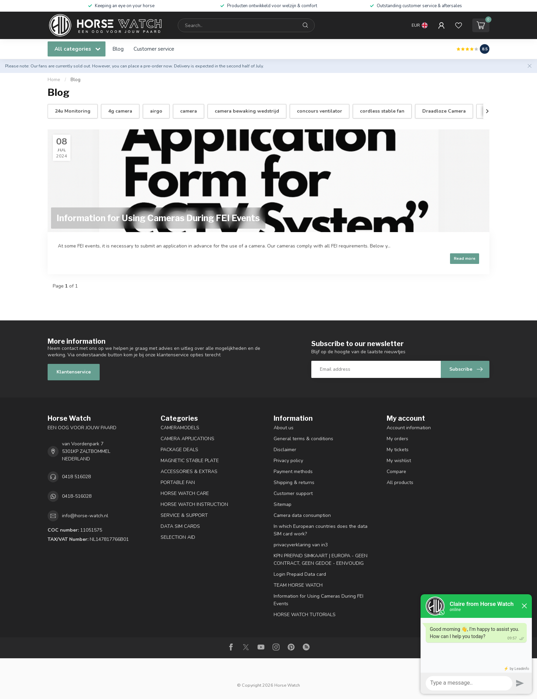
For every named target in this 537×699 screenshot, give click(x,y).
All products (400, 482)
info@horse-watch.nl (85, 515)
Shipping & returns (294, 482)
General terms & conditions (303, 438)
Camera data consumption (302, 515)
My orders (397, 438)
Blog (118, 48)
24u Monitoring (72, 111)
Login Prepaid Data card (300, 574)
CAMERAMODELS (180, 427)
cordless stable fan (382, 111)
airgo (156, 111)
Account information (409, 427)
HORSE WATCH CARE (185, 493)
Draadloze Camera (444, 111)
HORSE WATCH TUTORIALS (305, 614)
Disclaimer (285, 449)
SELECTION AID (178, 537)
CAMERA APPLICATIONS (187, 438)
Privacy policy (288, 460)
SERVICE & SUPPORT (184, 515)
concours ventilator (319, 111)
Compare (396, 471)
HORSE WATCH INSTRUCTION (194, 504)
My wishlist (399, 460)
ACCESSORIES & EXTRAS (189, 471)
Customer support (293, 493)
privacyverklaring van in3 (301, 545)
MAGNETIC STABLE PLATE (190, 460)
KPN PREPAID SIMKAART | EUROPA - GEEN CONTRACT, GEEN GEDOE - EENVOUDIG (320, 559)
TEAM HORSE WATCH (298, 585)
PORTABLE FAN (178, 482)
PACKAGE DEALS (179, 449)
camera (188, 111)
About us (284, 427)
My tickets (398, 449)
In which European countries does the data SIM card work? (320, 530)
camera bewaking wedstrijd (247, 111)
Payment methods (293, 471)
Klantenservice (74, 372)
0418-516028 (76, 496)
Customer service (154, 48)
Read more (464, 258)
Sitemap (282, 504)
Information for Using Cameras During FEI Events (318, 600)
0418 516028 (76, 476)
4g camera (120, 111)
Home (54, 80)
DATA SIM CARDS (180, 526)
